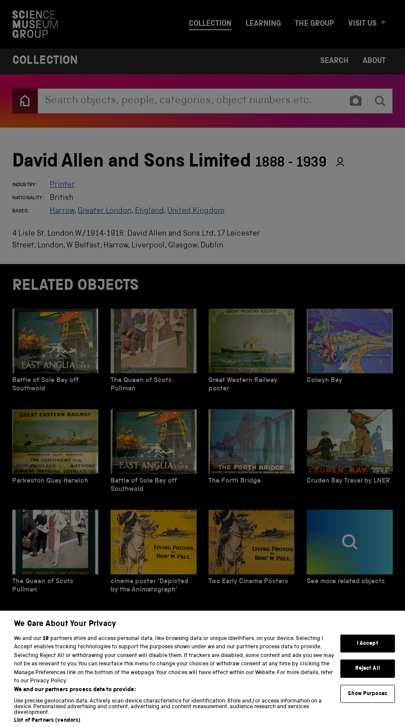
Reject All (367, 675)
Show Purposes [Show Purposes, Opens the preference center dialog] (367, 700)
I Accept (367, 650)
